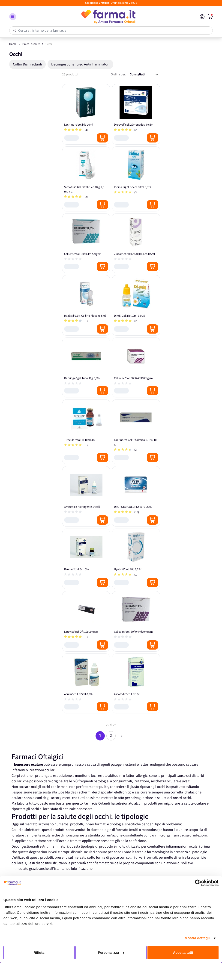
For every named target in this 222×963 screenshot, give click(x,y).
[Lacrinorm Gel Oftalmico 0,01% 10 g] (136, 431)
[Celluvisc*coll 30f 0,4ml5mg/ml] (86, 243)
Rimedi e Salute (31, 44)
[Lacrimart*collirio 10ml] (86, 114)
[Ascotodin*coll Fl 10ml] (136, 683)
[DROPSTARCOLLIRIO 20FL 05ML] (136, 496)
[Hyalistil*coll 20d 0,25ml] (136, 559)
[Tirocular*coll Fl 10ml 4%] (86, 431)
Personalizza (111, 952)
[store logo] (108, 17)
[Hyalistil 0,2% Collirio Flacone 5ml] (86, 305)
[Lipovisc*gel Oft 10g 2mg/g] (86, 621)
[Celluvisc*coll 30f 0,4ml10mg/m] (136, 367)
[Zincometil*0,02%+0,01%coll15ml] (136, 243)
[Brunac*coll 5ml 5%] (86, 559)
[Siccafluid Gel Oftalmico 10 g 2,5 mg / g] (86, 179)
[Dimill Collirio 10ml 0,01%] (136, 305)
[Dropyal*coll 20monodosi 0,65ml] (136, 114)
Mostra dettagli (197, 938)
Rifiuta (38, 952)
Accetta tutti (183, 952)
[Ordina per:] (144, 74)
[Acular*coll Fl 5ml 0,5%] (86, 683)
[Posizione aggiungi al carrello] (102, 137)
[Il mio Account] (202, 16)
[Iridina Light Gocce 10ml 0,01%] (136, 179)
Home (12, 44)
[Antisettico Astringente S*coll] (86, 496)
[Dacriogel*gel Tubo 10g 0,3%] (86, 367)
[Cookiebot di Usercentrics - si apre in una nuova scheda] (198, 882)
